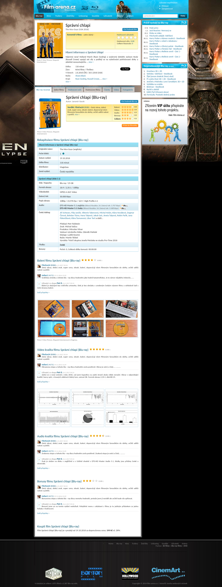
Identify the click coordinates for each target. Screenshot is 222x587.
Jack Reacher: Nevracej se (160, 30)
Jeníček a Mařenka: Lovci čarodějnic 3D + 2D (165, 81)
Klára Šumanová (78, 218)
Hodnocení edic (75, 89)
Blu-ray (39, 15)
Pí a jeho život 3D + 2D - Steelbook (161, 79)
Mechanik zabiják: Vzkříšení (161, 35)
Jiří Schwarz (65, 212)
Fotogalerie (128, 89)
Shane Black (81, 75)
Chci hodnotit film (130, 29)
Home (111, 543)
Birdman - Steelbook (155, 87)
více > (91, 62)
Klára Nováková (119, 212)
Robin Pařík (122, 215)
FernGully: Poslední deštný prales (161, 94)
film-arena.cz (152, 583)
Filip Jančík (76, 212)
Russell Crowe (93, 79)
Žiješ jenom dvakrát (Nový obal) (160, 76)
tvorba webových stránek (177, 583)
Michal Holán (105, 212)
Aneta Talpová (110, 215)
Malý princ (153, 28)
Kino (49, 15)
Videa (116, 89)
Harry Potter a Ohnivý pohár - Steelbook (166, 46)
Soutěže (95, 15)
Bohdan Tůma (73, 215)
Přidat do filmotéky (130, 125)
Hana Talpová (86, 215)
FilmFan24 (46, 265)
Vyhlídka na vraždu (155, 84)
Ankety (120, 15)
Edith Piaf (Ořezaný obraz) (158, 92)
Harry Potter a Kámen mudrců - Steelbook (167, 38)
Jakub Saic (98, 215)
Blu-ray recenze (43, 89)
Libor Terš (91, 218)
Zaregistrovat (167, 8)
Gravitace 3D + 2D (154, 71)
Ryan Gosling (81, 79)
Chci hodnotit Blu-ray (129, 101)
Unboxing (83, 15)
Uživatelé (108, 15)
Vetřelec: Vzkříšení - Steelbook (160, 73)
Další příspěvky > (43, 292)
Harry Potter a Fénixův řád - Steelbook (165, 49)
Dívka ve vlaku (155, 33)
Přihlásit (165, 6)
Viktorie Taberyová (90, 212)
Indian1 (45, 275)
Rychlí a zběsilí (153, 89)
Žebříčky (70, 15)
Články (107, 89)
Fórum (130, 15)
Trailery (58, 15)
